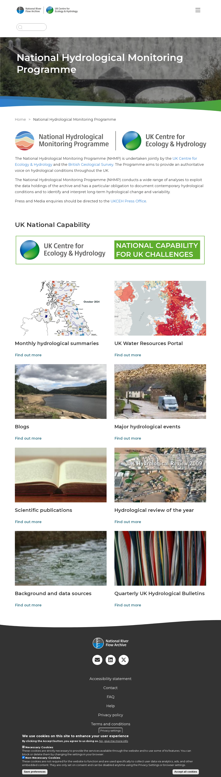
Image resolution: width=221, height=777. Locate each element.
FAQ (110, 697)
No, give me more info (113, 741)
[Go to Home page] (50, 10)
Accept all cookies (185, 771)
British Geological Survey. (90, 164)
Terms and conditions (110, 724)
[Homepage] (110, 644)
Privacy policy (110, 715)
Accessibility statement (110, 679)
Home (19, 119)
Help (110, 706)
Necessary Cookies (39, 747)
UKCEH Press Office (127, 201)
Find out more (27, 355)
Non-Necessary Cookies (42, 757)
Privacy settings (110, 730)
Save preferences (35, 771)
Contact (110, 688)
